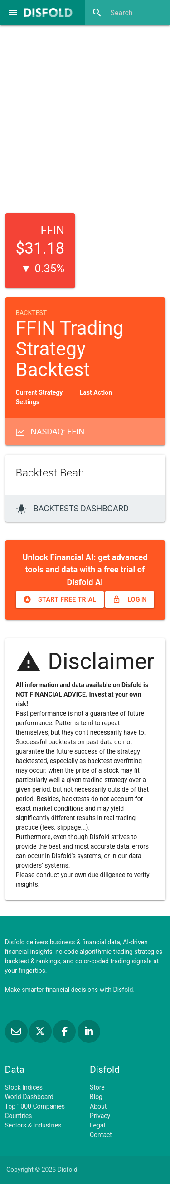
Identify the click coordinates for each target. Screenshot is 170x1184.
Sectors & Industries (33, 1125)
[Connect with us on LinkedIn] (89, 1031)
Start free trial (60, 599)
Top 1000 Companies (35, 1106)
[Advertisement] (85, 116)
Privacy (100, 1115)
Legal (97, 1125)
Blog (96, 1096)
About (98, 1106)
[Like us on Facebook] (65, 1031)
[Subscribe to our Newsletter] (17, 1031)
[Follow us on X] (41, 1031)
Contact (101, 1134)
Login (129, 599)
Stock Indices (24, 1087)
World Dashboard (29, 1096)
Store (97, 1087)
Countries (18, 1115)
